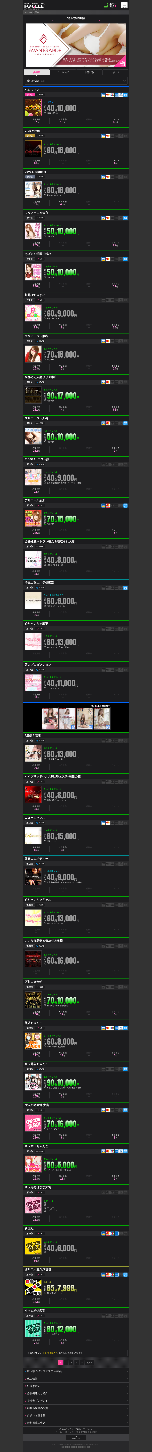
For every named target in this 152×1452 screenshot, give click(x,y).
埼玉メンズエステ (50, 1353)
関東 (37, 12)
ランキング (63, 72)
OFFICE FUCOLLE (78, 1447)
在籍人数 (36, 121)
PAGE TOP (76, 1438)
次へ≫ (89, 1362)
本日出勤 (89, 72)
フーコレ (28, 12)
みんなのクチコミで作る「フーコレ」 (76, 1429)
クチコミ (115, 72)
